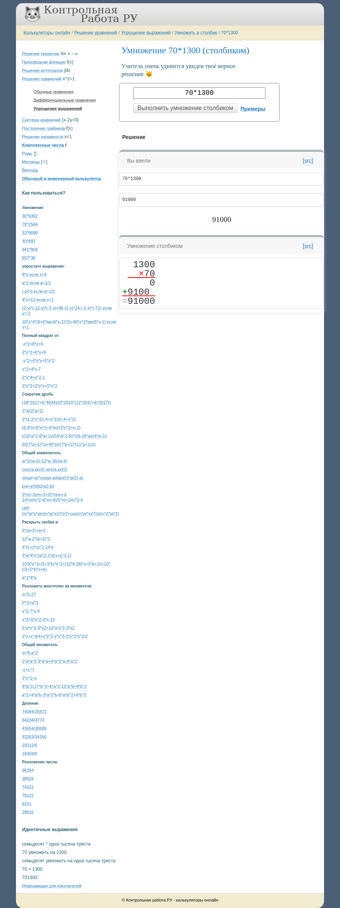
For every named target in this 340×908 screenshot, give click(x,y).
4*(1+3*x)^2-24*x (38, 547)
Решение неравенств (42, 136)
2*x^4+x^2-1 (33, 377)
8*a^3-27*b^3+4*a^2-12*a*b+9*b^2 (54, 686)
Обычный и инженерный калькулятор (61, 178)
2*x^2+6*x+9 (34, 352)
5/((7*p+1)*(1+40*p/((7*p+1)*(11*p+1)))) (58, 444)
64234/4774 (33, 720)
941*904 (30, 249)
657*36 (28, 257)
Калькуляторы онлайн (47, 32)
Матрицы (31, 162)
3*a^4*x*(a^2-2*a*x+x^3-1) (46, 555)
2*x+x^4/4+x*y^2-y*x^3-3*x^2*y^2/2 (55, 636)
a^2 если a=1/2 (36, 283)
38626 (28, 778)
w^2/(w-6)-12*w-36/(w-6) (44, 461)
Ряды (27, 153)
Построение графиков (43, 128)
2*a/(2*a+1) (32, 411)
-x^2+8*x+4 (32, 343)
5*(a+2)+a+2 (33, 530)
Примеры (252, 109)
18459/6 (29, 753)
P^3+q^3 (30, 602)
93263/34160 (34, 736)
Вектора (30, 170)
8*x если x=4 (34, 274)
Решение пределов (40, 53)
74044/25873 (34, 711)
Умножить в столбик (196, 32)
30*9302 (30, 216)
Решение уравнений (95, 32)
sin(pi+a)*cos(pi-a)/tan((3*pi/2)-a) (52, 478)
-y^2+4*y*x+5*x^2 (38, 360)
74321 (28, 787)
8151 (26, 803)
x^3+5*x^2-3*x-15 (38, 619)
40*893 (28, 241)
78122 (28, 795)
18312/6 (29, 745)
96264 (28, 770)
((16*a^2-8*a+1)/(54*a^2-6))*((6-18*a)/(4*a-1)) (64, 436)
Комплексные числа (43, 145)
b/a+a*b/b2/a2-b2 (38, 486)
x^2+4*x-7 (31, 369)
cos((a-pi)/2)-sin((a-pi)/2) (44, 469)
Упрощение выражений (146, 32)
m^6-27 (29, 594)
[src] (308, 161)
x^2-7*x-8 (31, 611)
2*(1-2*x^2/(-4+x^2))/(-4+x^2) (49, 419)
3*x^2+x (29, 678)
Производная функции (43, 62)
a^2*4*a (29, 577)
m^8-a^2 (30, 653)
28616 (28, 812)
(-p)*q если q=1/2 (38, 291)
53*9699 (30, 232)
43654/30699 (34, 728)
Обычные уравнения (53, 91)
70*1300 (229, 32)
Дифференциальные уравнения (64, 100)
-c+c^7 (28, 669)
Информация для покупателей (51, 886)
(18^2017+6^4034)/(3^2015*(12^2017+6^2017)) (66, 402)
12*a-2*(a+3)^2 (36, 538)
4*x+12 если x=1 (38, 299)
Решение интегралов (42, 70)
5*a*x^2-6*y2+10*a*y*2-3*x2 (48, 628)
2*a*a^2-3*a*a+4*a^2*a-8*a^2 (49, 661)
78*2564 (30, 224)
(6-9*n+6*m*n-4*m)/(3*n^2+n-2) (51, 427)
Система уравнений (41, 120)
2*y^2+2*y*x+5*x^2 (39, 385)
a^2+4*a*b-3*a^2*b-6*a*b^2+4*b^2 (54, 695)
